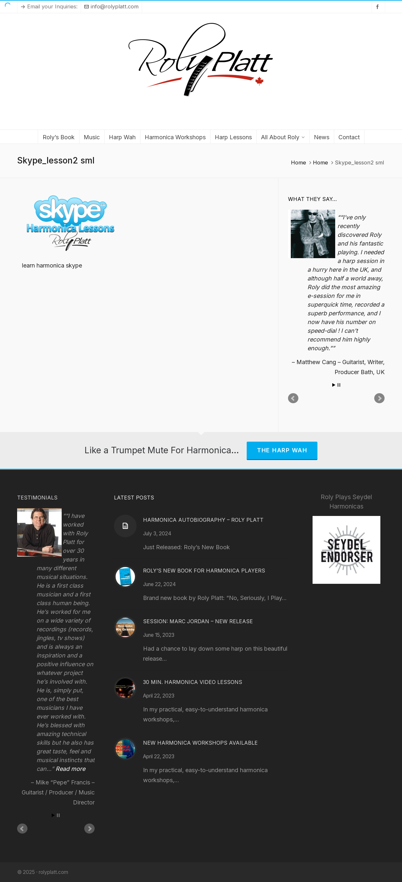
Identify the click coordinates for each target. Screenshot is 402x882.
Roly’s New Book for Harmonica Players (204, 570)
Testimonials (37, 497)
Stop (338, 385)
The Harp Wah (282, 450)
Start (333, 385)
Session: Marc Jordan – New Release (198, 621)
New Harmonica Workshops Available (200, 743)
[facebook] (378, 6)
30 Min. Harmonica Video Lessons (192, 682)
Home (298, 162)
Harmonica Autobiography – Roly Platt (203, 520)
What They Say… (312, 199)
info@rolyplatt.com (111, 6)
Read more (70, 768)
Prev (293, 398)
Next (379, 398)
